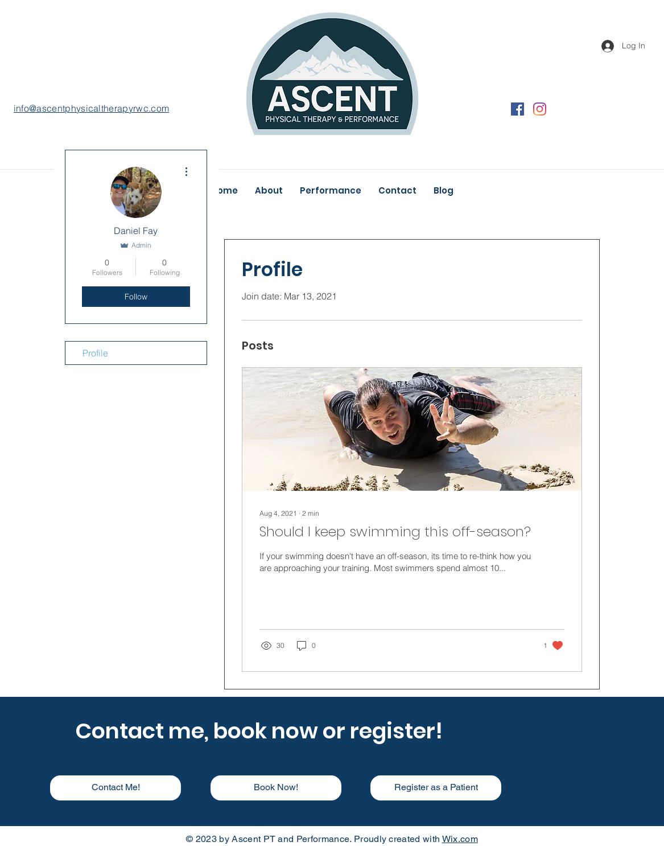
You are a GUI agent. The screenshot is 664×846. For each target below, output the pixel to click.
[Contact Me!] (115, 788)
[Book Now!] (276, 788)
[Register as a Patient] (435, 788)
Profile (95, 353)
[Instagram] (539, 109)
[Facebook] (517, 109)
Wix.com (460, 838)
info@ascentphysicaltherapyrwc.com (92, 108)
